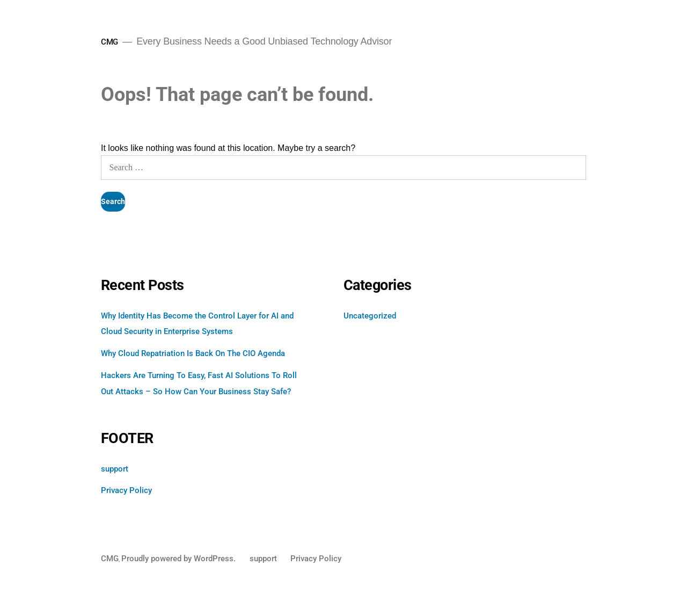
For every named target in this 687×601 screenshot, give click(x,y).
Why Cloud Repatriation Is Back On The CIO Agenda (193, 353)
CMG (109, 42)
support (114, 469)
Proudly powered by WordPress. (179, 558)
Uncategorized (370, 316)
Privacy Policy (126, 490)
